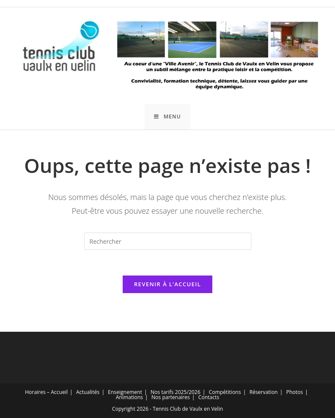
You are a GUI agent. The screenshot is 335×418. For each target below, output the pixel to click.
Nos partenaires (170, 397)
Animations (129, 397)
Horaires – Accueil (46, 392)
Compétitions (225, 392)
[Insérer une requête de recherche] (167, 241)
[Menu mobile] (167, 117)
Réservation (263, 392)
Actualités (87, 392)
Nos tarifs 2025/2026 (175, 392)
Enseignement (125, 392)
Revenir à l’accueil (167, 284)
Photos (294, 392)
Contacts (208, 397)
